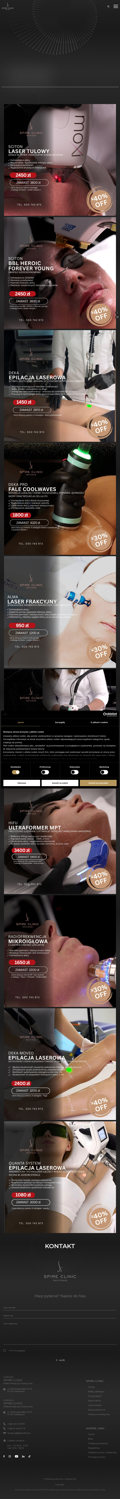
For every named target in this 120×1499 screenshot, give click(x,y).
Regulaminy (94, 1450)
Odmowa (21, 783)
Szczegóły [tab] (60, 722)
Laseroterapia (94, 1408)
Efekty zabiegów (96, 1394)
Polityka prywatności (98, 1446)
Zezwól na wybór (60, 783)
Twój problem (95, 1398)
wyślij (60, 1363)
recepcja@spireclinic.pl (17, 1435)
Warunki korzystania (91, 1492)
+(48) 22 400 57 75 (14, 1431)
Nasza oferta (94, 1403)
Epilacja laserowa (96, 1412)
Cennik (91, 1389)
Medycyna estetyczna (99, 1417)
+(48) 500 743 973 (14, 1426)
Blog (90, 1441)
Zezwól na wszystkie (98, 783)
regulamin (21, 1353)
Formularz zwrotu (96, 1460)
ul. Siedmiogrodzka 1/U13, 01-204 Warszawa (19, 1392)
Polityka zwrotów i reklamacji (102, 1455)
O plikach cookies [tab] (99, 722)
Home (91, 1437)
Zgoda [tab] (21, 722)
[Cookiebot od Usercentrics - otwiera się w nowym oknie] (105, 714)
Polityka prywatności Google (70, 1492)
